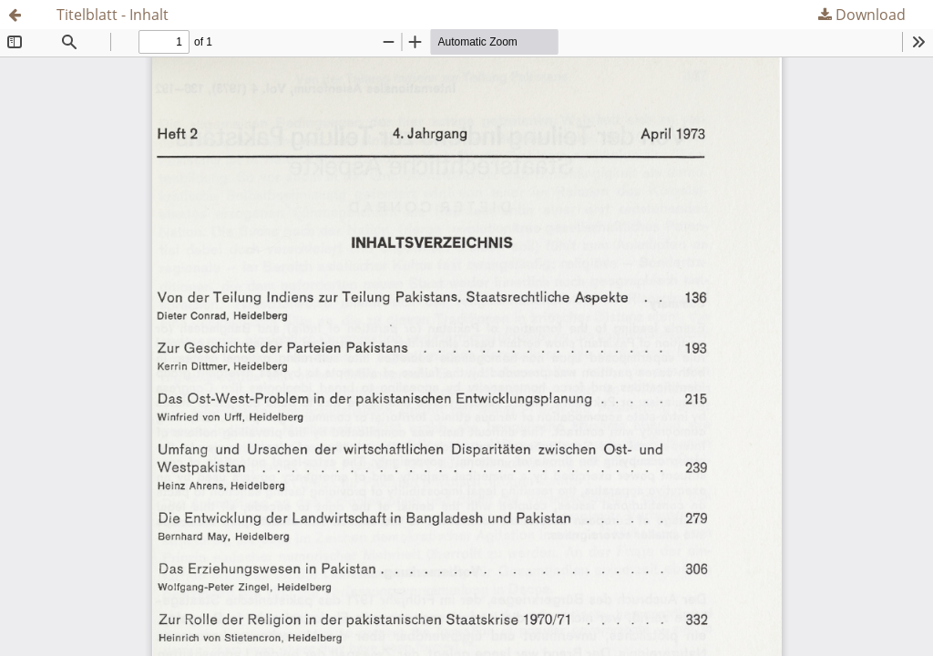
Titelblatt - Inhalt (112, 15)
